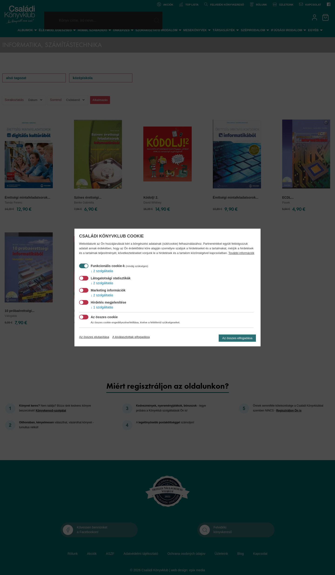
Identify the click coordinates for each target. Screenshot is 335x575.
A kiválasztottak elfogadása (131, 337)
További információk (241, 253)
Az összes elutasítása (94, 337)
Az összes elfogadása (237, 338)
